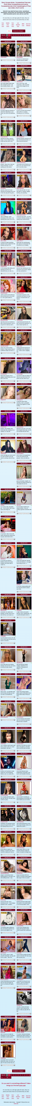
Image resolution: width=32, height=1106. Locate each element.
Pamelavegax (20, 374)
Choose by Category (18, 31)
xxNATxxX (3, 925)
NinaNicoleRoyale (21, 266)
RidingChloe (19, 108)
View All (3, 35)
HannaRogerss (20, 979)
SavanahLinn (20, 81)
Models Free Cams (7, 24)
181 (7, 37)
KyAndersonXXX (4, 346)
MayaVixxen (19, 558)
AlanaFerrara (20, 662)
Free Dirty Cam (3, 24)
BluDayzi (3, 662)
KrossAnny (3, 900)
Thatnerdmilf (3, 57)
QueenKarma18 (4, 320)
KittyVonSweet (4, 293)
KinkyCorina (3, 427)
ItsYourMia (19, 952)
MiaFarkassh (3, 610)
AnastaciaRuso (20, 453)
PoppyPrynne (4, 266)
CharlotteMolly (20, 925)
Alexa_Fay (3, 690)
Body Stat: (8, 41)
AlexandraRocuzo (5, 873)
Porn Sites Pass (13, 24)
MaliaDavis (3, 558)
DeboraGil (3, 1032)
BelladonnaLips (20, 293)
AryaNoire (3, 847)
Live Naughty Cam (18, 24)
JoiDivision (3, 743)
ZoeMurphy (3, 1058)
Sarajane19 (3, 399)
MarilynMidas (20, 57)
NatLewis (19, 505)
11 (1, 37)
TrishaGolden (20, 320)
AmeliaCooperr (20, 743)
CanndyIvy (19, 690)
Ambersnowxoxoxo (21, 162)
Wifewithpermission (21, 215)
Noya (2, 769)
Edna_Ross (19, 795)
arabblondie (19, 769)
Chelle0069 (3, 636)
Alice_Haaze (3, 240)
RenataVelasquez (20, 847)
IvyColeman (3, 952)
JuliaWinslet (19, 1005)
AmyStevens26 (4, 821)
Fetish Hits (16, 1103)
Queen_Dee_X (20, 240)
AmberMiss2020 (4, 795)
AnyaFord (3, 532)
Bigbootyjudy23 (20, 188)
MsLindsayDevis (20, 136)
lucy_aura (3, 108)
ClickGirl (19, 584)
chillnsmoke (3, 453)
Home (9, 31)
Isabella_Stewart (20, 1032)
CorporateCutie (4, 136)
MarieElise (3, 215)
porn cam (22, 1085)
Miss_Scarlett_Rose (5, 81)
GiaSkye (2, 505)
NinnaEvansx (20, 900)
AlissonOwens (20, 717)
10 (29, 35)
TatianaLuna (19, 479)
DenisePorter (20, 873)
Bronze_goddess (4, 979)
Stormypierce (20, 399)
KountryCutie (4, 374)
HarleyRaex (3, 188)
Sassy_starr (19, 346)
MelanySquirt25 (4, 717)
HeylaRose (19, 610)
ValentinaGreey (20, 821)
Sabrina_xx (3, 162)
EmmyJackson (20, 427)
